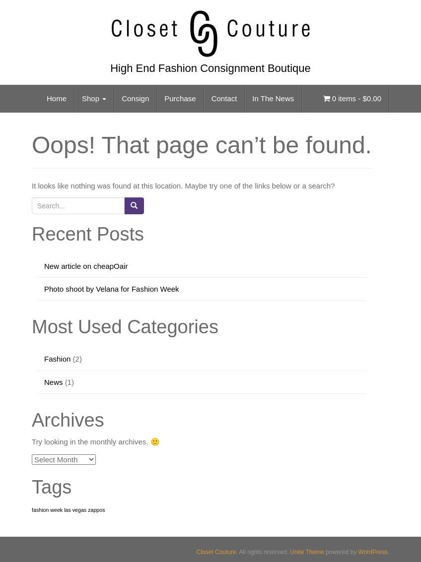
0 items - (352, 98)
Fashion (57, 359)
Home (57, 98)
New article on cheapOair (86, 266)
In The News (273, 98)
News (53, 382)
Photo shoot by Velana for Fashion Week (111, 289)
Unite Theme (307, 552)
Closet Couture (216, 552)
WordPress (373, 552)
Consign (135, 98)
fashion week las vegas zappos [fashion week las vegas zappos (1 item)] (68, 510)
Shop (94, 98)
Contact (224, 98)
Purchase (180, 98)
